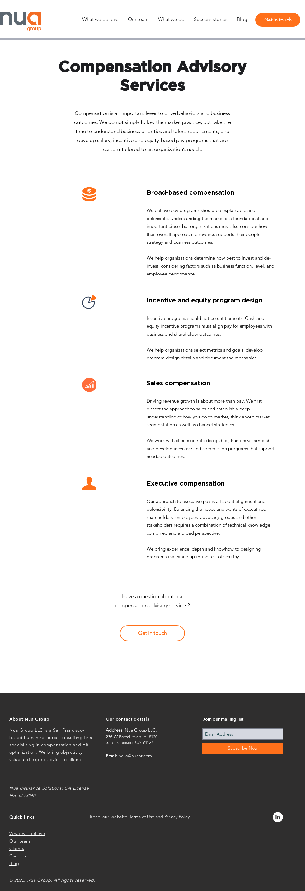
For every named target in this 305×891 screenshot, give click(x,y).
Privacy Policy (177, 816)
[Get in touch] (277, 20)
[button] (171, 19)
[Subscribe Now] (242, 748)
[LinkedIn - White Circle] (278, 817)
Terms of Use (141, 816)
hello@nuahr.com (135, 756)
